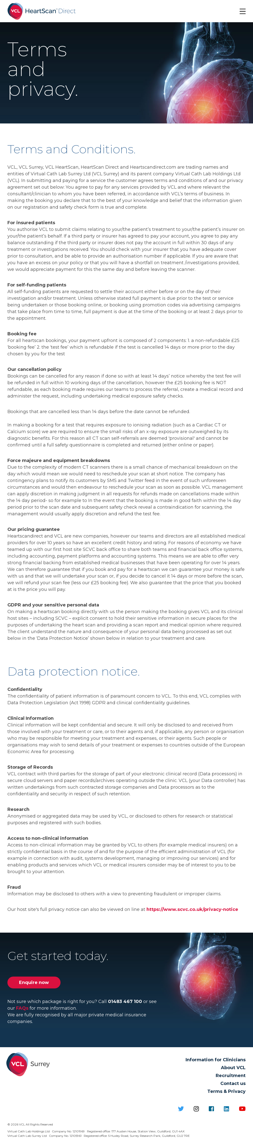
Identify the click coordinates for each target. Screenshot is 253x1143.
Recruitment (231, 1075)
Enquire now (34, 982)
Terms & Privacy (226, 1091)
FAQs (22, 1008)
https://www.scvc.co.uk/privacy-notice (192, 909)
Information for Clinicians (216, 1060)
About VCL (233, 1067)
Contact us (233, 1083)
